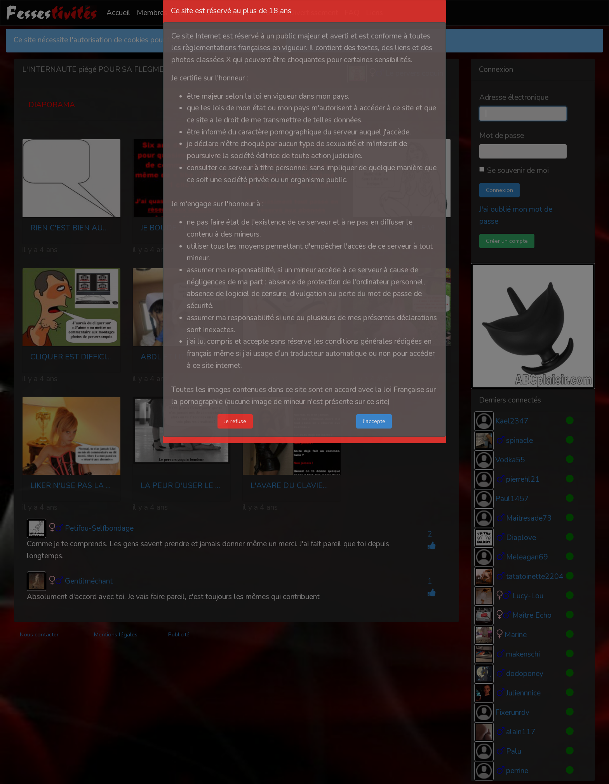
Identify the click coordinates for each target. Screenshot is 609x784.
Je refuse (235, 421)
